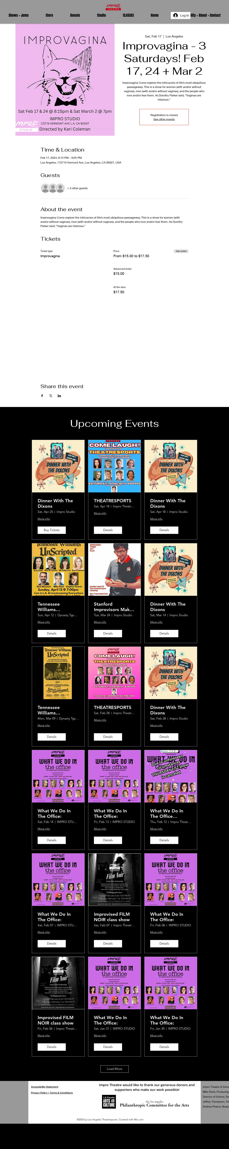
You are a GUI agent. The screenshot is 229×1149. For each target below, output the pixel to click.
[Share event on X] (50, 395)
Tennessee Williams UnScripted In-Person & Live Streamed (53, 606)
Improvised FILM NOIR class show (112, 917)
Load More (114, 1069)
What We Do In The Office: (54, 813)
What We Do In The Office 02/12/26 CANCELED (166, 813)
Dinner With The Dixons (55, 503)
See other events (164, 119)
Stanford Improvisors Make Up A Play (113, 606)
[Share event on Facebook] (42, 395)
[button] (18, 15)
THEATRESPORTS (112, 500)
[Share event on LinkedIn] (59, 395)
